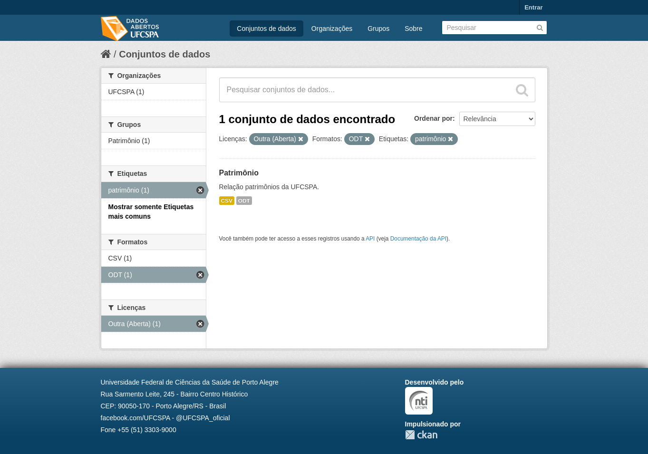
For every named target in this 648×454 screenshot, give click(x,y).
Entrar (533, 7)
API (370, 238)
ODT (244, 200)
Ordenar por (433, 118)
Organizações (331, 28)
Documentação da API (418, 238)
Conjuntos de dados (266, 28)
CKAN (421, 435)
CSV (226, 200)
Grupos (378, 28)
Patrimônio (239, 173)
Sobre (413, 28)
